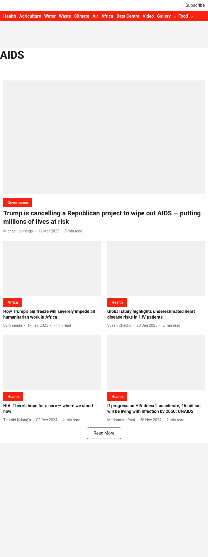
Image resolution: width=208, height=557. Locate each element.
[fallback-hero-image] (104, 137)
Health (9, 16)
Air (95, 16)
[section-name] (17, 202)
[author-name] (19, 231)
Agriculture (30, 16)
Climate (81, 16)
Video (148, 16)
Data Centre (127, 16)
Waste (65, 16)
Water (50, 16)
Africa (107, 16)
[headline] (104, 217)
